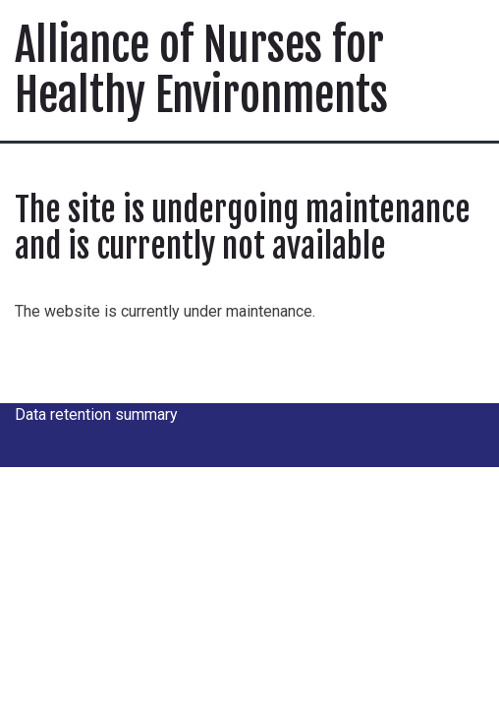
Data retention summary (96, 414)
